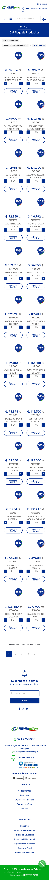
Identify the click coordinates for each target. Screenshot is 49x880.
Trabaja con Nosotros (24, 853)
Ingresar (42, 4)
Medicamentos (24, 791)
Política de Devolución (24, 835)
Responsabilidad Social (24, 839)
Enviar (24, 700)
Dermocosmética (24, 804)
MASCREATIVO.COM (31, 875)
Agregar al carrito (13, 91)
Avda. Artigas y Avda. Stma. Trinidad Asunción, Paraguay (24, 747)
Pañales (24, 809)
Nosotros (24, 826)
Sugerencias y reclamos (24, 844)
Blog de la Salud (25, 848)
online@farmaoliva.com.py (24, 752)
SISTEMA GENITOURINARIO (15, 45)
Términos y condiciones (24, 830)
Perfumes (24, 795)
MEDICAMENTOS (10, 41)
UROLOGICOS (39, 45)
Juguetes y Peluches (24, 800)
